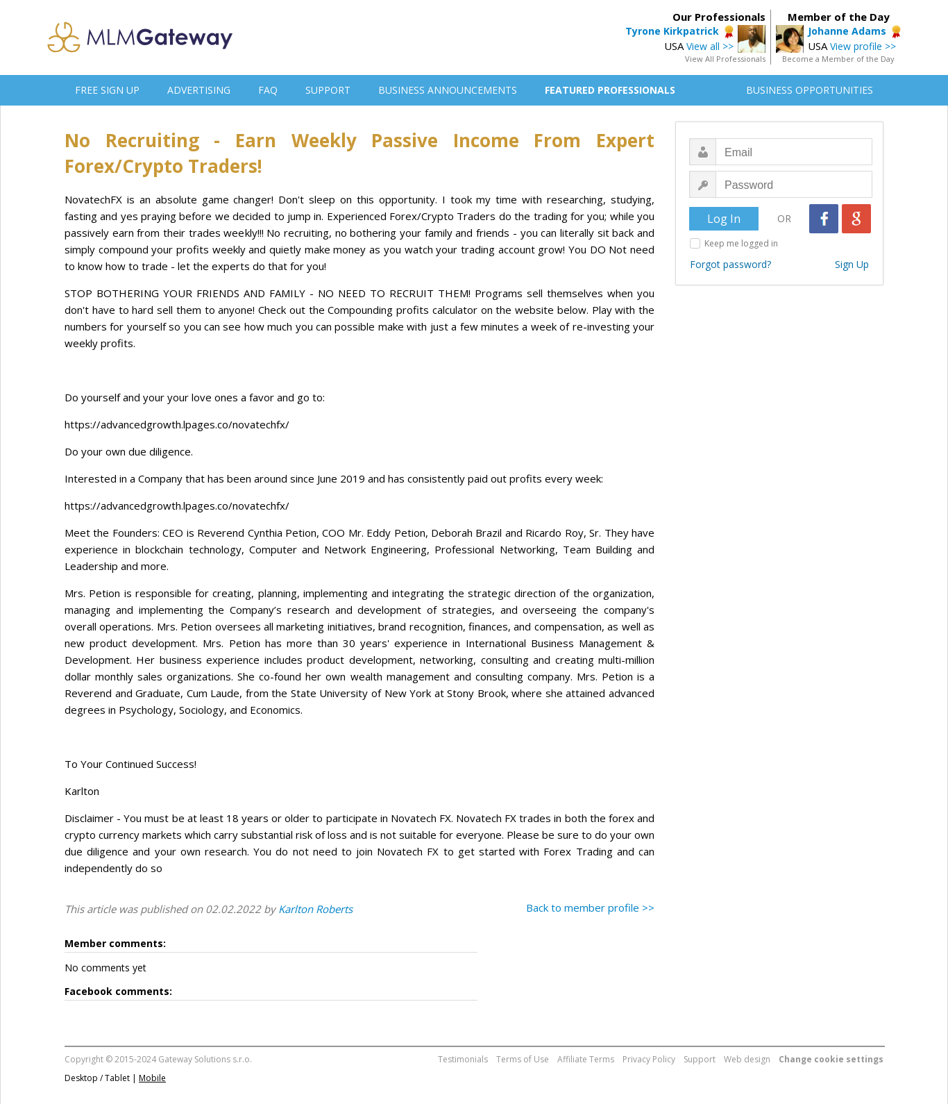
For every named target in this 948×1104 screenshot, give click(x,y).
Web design (747, 1059)
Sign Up (852, 264)
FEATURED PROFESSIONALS (610, 90)
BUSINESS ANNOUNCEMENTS (447, 90)
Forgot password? (730, 264)
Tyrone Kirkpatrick (672, 30)
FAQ (268, 90)
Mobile (152, 1078)
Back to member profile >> (590, 907)
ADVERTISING (198, 90)
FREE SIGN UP (107, 90)
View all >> (710, 46)
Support (700, 1059)
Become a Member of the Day (838, 58)
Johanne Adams (847, 30)
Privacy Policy (649, 1059)
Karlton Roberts (315, 909)
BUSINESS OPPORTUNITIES (809, 90)
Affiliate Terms (585, 1059)
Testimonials (463, 1059)
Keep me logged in (741, 243)
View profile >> (863, 46)
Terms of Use (522, 1059)
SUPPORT (327, 90)
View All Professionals (725, 58)
